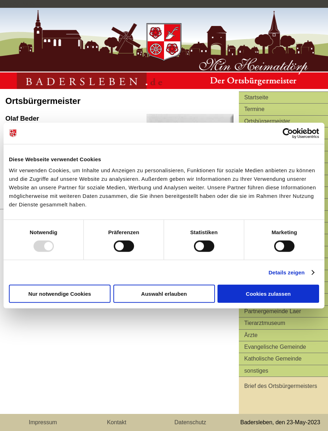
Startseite (256, 97)
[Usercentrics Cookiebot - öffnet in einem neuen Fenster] (288, 133)
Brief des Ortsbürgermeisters (280, 386)
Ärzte (250, 335)
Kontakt (116, 422)
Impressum (43, 422)
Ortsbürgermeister (267, 121)
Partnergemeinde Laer (272, 311)
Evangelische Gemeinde (275, 347)
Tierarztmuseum (264, 323)
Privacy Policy (18, 4)
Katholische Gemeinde (273, 359)
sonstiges (256, 371)
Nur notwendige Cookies (60, 294)
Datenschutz (190, 422)
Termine (254, 109)
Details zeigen (286, 272)
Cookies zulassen (268, 294)
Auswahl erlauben (164, 294)
